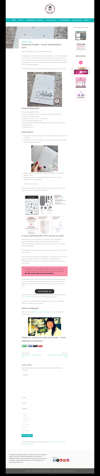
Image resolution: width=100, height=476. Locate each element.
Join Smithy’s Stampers (35, 20)
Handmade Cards (26, 42)
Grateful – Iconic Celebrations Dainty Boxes (56, 355)
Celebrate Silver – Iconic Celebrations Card (33, 355)
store (56, 188)
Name (24, 397)
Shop (20, 20)
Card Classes (51, 20)
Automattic (70, 471)
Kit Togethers (64, 20)
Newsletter (77, 20)
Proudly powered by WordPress (38, 471)
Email (24, 403)
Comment (25, 375)
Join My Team (26, 297)
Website (24, 408)
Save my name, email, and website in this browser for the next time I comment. (27, 422)
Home (14, 20)
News (86, 20)
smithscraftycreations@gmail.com (41, 312)
